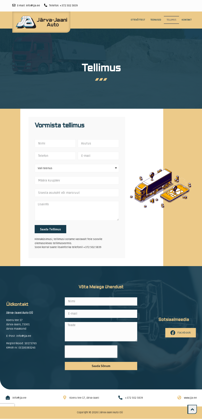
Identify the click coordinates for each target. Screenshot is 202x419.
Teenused (155, 19)
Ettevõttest (138, 19)
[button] (192, 409)
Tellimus (171, 19)
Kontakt (187, 19)
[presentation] (91, 351)
